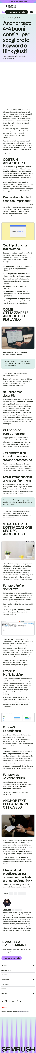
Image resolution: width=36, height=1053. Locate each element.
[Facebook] (17, 1001)
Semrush (6, 18)
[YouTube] (13, 1001)
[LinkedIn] (2, 1001)
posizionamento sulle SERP (21, 851)
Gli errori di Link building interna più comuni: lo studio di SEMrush (17, 502)
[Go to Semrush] (10, 6)
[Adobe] (4, 1008)
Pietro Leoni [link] (12, 56)
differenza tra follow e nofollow (20, 579)
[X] (21, 1001)
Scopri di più (23, 1)
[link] (7, 903)
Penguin (21, 211)
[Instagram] (6, 1001)
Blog (3, 12)
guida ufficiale (27, 379)
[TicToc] (10, 1001)
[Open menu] (31, 6)
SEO (18, 18)
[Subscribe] (16, 12)
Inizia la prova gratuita (12, 958)
